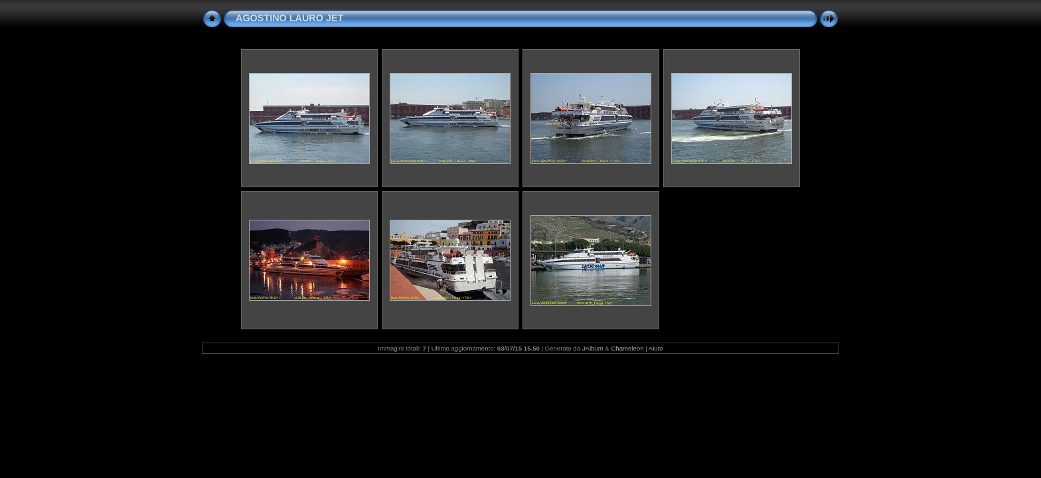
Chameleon (627, 348)
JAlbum (592, 348)
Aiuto (656, 348)
